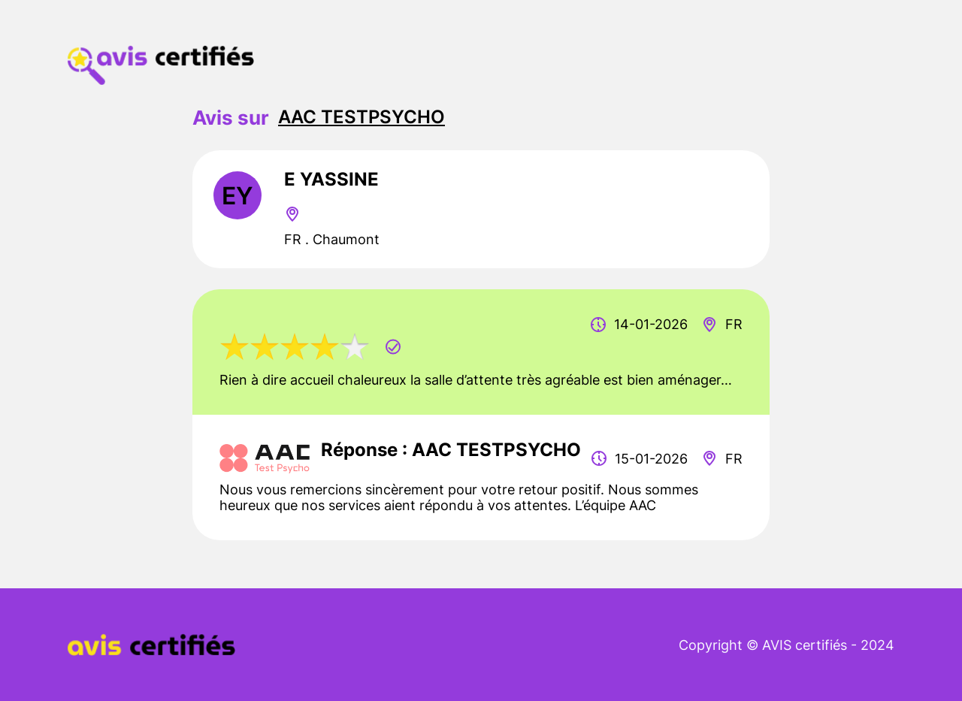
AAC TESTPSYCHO (361, 117)
